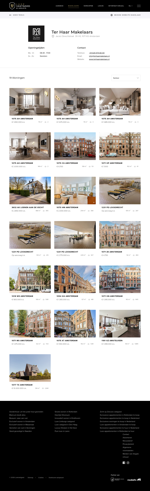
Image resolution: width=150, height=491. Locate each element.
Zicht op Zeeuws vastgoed (111, 412)
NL (130, 6)
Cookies (41, 478)
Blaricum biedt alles (17, 415)
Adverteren (127, 437)
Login (101, 6)
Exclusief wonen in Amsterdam (22, 421)
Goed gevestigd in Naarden (20, 431)
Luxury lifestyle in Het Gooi (66, 428)
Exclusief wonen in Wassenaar (21, 424)
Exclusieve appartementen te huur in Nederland (119, 428)
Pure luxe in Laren (62, 431)
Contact (126, 434)
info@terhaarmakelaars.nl (99, 56)
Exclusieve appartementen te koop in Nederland (119, 418)
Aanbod (60, 6)
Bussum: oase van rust (18, 418)
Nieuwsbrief (128, 441)
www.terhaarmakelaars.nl (99, 59)
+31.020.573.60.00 (97, 53)
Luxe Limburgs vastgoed (65, 421)
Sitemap (30, 478)
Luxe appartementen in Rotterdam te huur (117, 431)
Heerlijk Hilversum (62, 415)
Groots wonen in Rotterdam (66, 412)
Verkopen (88, 6)
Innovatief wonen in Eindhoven (67, 418)
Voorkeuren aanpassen (56, 478)
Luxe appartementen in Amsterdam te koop (117, 424)
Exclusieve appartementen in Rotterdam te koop (119, 415)
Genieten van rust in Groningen (22, 428)
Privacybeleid (128, 444)
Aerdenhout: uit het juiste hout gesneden (26, 412)
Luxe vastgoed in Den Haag (66, 424)
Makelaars (73, 6)
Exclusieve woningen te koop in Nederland (117, 421)
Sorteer (116, 78)
